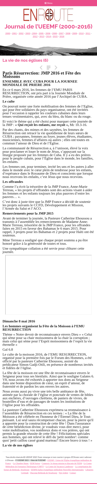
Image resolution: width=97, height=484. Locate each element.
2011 (88, 33)
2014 (49, 36)
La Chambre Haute (21, 463)
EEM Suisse (35, 463)
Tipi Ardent (63, 473)
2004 (34, 33)
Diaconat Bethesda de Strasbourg (43, 473)
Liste (48, 67)
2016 (61, 36)
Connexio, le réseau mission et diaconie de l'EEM (62, 463)
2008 (68, 33)
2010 (81, 33)
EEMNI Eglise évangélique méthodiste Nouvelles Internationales (57, 470)
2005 (41, 33)
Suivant (55, 67)
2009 (74, 33)
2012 (35, 36)
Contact (73, 473)
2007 (61, 33)
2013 (41, 36)
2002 (21, 33)
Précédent (42, 67)
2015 (55, 36)
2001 (14, 33)
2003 (27, 33)
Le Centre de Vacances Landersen (59, 467)
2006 (47, 33)
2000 (7, 33)
